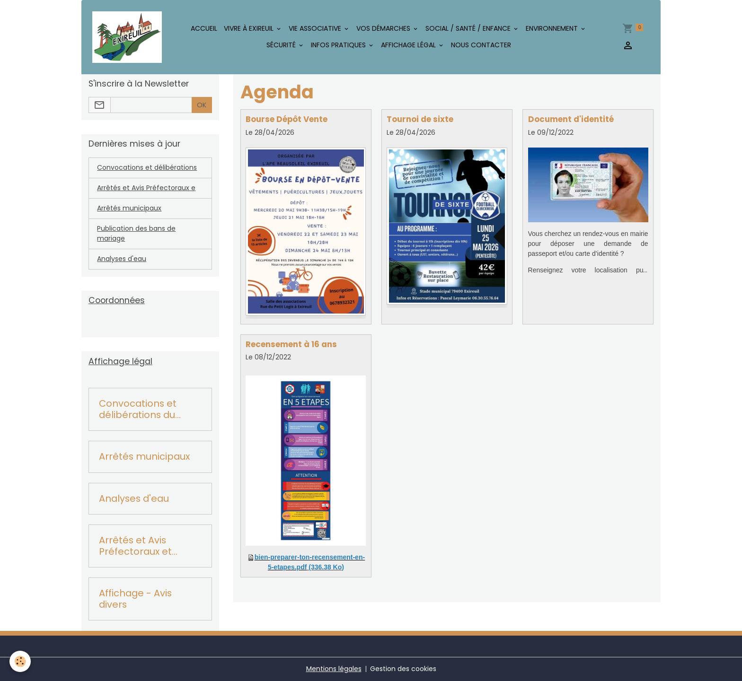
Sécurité (282, 45)
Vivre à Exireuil (249, 28)
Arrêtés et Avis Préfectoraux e (146, 187)
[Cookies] (20, 661)
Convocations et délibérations (147, 167)
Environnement (553, 28)
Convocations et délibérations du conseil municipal (140, 409)
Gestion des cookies (403, 668)
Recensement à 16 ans (291, 344)
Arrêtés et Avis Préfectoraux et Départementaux (140, 546)
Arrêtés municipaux (129, 208)
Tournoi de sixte (420, 119)
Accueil (204, 28)
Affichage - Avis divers (135, 599)
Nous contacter (481, 45)
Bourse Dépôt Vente (286, 119)
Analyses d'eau (121, 258)
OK (201, 105)
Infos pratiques (339, 45)
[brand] (126, 37)
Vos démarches (384, 28)
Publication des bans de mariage (136, 233)
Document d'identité (571, 119)
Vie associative (316, 28)
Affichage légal (409, 45)
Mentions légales (334, 668)
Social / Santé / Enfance (468, 28)
